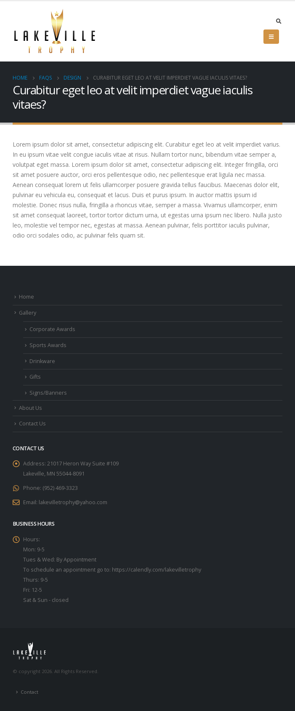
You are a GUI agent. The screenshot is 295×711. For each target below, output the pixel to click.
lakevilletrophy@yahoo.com (73, 502)
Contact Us (32, 423)
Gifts (35, 376)
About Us (30, 408)
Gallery (27, 312)
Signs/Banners (48, 392)
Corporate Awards (52, 329)
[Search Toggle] (278, 21)
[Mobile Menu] (271, 36)
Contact (29, 692)
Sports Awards (47, 345)
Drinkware (42, 361)
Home (26, 296)
